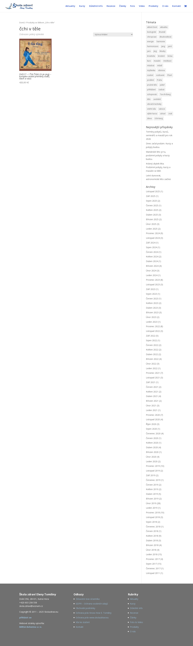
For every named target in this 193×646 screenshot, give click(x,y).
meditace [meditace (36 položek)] (167, 61)
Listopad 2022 (153, 331)
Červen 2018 (152, 531)
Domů (22, 22)
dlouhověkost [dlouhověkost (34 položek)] (165, 37)
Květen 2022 (152, 349)
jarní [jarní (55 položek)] (170, 46)
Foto (132, 6)
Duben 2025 (152, 214)
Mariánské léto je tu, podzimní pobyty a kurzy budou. (158, 155)
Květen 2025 (152, 210)
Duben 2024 (152, 261)
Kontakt (176, 6)
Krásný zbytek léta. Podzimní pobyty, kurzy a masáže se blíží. (158, 167)
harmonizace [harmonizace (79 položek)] (152, 46)
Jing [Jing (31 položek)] (155, 51)
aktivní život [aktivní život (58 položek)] (152, 27)
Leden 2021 (151, 410)
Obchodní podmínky (85, 608)
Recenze (111, 6)
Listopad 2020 (153, 419)
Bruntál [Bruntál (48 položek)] (162, 32)
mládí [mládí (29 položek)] (159, 65)
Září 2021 (150, 382)
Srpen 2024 (151, 247)
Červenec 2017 (153, 568)
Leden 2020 (151, 461)
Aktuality (70, 6)
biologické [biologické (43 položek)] (151, 32)
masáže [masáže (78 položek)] (157, 61)
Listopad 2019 (153, 470)
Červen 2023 (152, 298)
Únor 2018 (151, 549)
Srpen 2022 (151, 340)
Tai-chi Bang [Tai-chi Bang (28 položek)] (165, 94)
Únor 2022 (151, 363)
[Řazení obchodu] (113, 34)
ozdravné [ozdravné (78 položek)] (160, 75)
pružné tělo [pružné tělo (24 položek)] (152, 85)
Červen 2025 (152, 205)
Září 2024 (150, 242)
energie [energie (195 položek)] (150, 41)
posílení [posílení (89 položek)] (150, 80)
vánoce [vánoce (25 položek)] (162, 109)
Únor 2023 (151, 317)
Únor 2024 (151, 270)
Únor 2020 (151, 456)
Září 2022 (150, 335)
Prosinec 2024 (153, 233)
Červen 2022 (152, 345)
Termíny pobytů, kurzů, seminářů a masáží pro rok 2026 (159, 135)
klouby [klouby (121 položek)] (162, 51)
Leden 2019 (151, 507)
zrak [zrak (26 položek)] (170, 113)
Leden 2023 (151, 321)
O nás (165, 6)
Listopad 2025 (153, 191)
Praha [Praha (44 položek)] (159, 80)
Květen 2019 (152, 489)
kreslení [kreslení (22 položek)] (161, 56)
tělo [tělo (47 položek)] (148, 99)
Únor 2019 (151, 503)
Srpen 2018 (151, 521)
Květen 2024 (152, 256)
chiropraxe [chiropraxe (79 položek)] (152, 37)
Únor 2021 (151, 405)
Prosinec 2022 (153, 326)
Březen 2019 (152, 498)
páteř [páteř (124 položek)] (162, 85)
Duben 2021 (152, 396)
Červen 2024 (152, 252)
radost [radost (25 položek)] (161, 89)
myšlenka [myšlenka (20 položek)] (151, 70)
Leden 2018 (151, 554)
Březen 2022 (152, 359)
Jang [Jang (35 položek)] (163, 46)
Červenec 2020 (153, 433)
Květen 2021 (152, 391)
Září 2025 (150, 196)
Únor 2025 (151, 224)
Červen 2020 (152, 438)
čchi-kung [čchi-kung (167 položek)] (159, 118)
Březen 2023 (152, 312)
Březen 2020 (152, 452)
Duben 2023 (152, 307)
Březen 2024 (152, 265)
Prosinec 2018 (153, 512)
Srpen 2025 (151, 200)
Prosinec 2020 (153, 414)
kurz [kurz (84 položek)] (149, 61)
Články (122, 6)
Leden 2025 (151, 228)
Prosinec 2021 (153, 372)
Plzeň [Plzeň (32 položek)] (169, 75)
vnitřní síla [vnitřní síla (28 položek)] (151, 109)
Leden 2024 (151, 275)
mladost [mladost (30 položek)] (150, 65)
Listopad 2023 (153, 284)
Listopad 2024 (153, 237)
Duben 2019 (152, 493)
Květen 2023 (152, 303)
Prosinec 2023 (153, 279)
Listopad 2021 (153, 377)
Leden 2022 (151, 368)
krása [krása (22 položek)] (170, 56)
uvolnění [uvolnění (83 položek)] (157, 99)
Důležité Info (96, 6)
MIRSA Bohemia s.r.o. (30, 626)
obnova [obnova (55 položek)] (161, 70)
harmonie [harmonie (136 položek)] (161, 41)
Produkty (153, 6)
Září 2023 (150, 289)
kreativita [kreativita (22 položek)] (151, 56)
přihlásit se (25, 617)
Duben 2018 (152, 540)
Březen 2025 (152, 219)
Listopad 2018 (153, 517)
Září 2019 (150, 475)
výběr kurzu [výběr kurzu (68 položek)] (152, 113)
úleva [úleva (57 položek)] (149, 118)
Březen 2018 (152, 545)
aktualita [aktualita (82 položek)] (163, 27)
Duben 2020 (152, 447)
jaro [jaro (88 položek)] (149, 51)
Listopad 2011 (153, 573)
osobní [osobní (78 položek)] (150, 75)
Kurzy (82, 6)
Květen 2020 (152, 442)
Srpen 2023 (151, 293)
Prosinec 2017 (153, 559)
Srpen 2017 (151, 563)
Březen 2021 (152, 400)
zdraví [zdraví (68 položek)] (162, 113)
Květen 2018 (152, 535)
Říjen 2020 (151, 424)
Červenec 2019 (153, 480)
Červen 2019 (152, 484)
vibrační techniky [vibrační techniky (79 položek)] (154, 104)
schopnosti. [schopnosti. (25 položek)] (152, 94)
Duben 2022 (152, 354)
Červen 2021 (152, 386)
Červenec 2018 (153, 526)
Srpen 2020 (151, 428)
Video (142, 6)
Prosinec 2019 (153, 466)
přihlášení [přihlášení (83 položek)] (151, 89)
